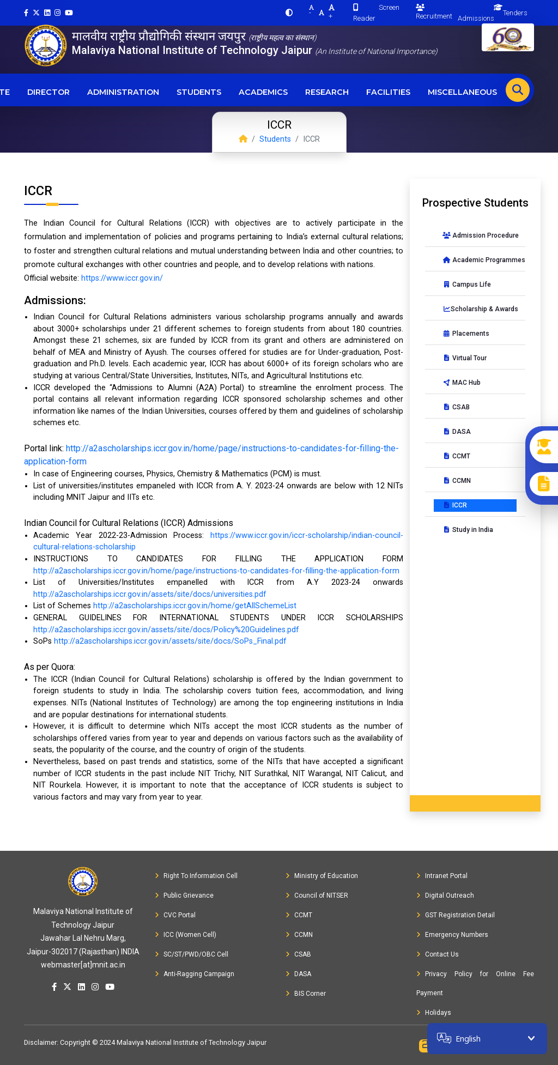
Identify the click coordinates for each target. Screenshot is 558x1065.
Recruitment (434, 12)
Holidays (433, 1012)
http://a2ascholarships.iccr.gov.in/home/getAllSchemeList (194, 605)
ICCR (454, 505)
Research (327, 92)
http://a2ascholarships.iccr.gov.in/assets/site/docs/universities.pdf (149, 594)
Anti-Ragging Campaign (194, 974)
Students (199, 92)
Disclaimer (40, 1042)
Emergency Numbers (452, 935)
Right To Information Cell (196, 876)
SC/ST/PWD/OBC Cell (191, 954)
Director (48, 92)
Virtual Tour (464, 358)
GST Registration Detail (455, 915)
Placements (465, 333)
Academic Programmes (479, 260)
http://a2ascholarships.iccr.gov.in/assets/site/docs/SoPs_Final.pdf (170, 641)
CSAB (456, 407)
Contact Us (437, 954)
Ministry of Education (322, 876)
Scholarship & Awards (479, 309)
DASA (456, 431)
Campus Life (466, 284)
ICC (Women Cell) (185, 935)
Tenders (515, 13)
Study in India (467, 530)
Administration (123, 92)
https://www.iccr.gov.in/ (122, 278)
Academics (263, 92)
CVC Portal (175, 915)
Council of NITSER (317, 895)
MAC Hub (461, 382)
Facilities (388, 92)
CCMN (456, 481)
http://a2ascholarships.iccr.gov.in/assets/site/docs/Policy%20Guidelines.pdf (166, 629)
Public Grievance (184, 895)
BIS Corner (306, 993)
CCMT (456, 456)
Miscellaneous (462, 92)
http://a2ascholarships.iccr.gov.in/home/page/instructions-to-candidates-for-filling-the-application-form (216, 571)
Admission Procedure (479, 235)
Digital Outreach (445, 895)
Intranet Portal (442, 876)
